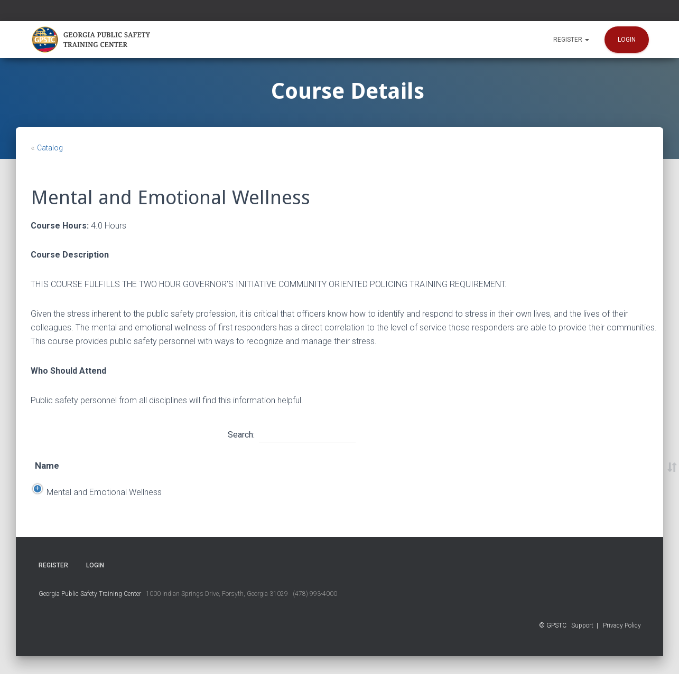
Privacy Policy (622, 643)
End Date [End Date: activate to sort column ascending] (263, 465)
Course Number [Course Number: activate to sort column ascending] (536, 465)
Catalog (50, 148)
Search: (292, 433)
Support (582, 643)
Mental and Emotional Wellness (92, 501)
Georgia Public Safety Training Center (90, 611)
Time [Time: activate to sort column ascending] (383, 465)
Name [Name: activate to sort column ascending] (47, 465)
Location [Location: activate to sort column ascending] (327, 465)
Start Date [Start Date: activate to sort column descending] (194, 465)
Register (571, 39)
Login (627, 39)
